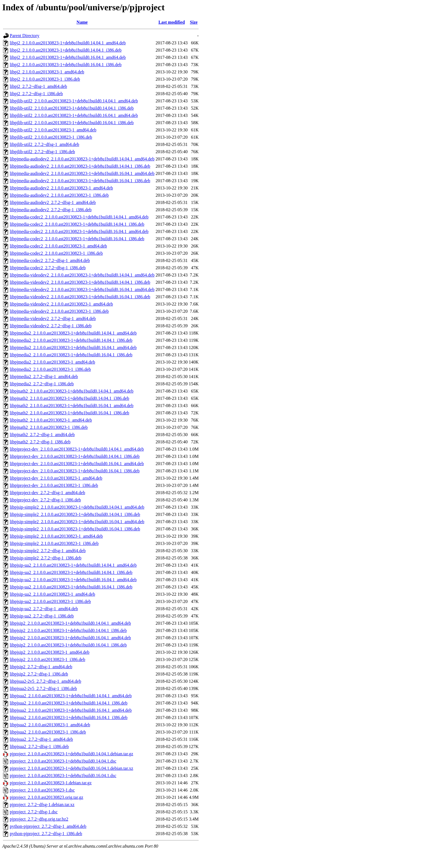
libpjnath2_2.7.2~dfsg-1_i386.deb (40, 441)
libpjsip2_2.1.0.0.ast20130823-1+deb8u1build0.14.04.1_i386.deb (68, 630)
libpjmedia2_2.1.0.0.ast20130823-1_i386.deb (50, 369)
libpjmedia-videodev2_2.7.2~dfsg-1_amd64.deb (53, 318)
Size (194, 22)
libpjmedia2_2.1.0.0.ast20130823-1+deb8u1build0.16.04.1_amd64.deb (73, 347)
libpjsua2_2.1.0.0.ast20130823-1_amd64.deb (50, 724)
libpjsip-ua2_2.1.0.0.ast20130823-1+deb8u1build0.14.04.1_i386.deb (71, 572)
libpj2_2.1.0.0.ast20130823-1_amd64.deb (47, 71)
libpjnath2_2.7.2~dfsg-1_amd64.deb (42, 434)
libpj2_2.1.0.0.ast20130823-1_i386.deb (45, 79)
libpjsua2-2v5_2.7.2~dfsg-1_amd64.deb (45, 681)
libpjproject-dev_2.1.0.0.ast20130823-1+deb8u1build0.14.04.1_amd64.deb (77, 449)
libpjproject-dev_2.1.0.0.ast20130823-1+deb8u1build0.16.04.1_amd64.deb (77, 463)
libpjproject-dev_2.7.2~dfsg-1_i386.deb (45, 499)
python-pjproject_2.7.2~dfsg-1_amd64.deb (48, 826)
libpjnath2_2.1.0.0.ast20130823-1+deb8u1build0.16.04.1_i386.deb (69, 412)
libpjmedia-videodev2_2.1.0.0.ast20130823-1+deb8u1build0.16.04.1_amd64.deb (82, 289)
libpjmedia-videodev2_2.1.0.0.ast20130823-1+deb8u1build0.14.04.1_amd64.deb (82, 275)
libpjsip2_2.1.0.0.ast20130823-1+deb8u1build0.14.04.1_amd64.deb (70, 623)
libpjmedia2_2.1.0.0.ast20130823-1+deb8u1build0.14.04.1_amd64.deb (73, 333)
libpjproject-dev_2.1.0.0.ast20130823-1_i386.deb (54, 485)
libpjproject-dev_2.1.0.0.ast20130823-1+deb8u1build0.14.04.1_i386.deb (75, 456)
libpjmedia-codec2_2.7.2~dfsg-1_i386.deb (48, 267)
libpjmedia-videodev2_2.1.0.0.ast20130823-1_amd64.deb (61, 304)
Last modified (171, 22)
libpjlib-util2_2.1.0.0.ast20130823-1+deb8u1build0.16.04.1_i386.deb (72, 122)
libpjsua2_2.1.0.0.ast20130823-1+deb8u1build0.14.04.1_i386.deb (68, 703)
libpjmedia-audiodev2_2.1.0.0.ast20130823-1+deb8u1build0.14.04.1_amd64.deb (82, 159)
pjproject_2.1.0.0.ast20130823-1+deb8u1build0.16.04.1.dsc (63, 775)
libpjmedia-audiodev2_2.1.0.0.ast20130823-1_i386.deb (59, 195)
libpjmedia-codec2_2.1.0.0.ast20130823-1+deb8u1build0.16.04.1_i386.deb (77, 238)
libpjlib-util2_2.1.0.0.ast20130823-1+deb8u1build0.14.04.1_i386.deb (72, 108)
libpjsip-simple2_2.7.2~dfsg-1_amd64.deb (48, 550)
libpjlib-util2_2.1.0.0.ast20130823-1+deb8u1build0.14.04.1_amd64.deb (74, 100)
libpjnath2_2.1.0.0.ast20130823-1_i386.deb (49, 427)
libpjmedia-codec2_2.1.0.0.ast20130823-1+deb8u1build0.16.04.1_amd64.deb (79, 231)
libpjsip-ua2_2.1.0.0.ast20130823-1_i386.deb (50, 601)
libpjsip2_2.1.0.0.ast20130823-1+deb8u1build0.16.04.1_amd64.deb (70, 637)
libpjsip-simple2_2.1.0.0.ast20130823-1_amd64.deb (56, 536)
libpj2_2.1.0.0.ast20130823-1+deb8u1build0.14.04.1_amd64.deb (68, 42)
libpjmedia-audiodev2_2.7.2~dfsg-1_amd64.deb (53, 202)
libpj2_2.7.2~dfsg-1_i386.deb (36, 93)
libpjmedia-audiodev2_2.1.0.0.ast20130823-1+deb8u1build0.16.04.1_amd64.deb (82, 173)
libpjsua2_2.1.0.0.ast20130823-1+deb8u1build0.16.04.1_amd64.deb (71, 710)
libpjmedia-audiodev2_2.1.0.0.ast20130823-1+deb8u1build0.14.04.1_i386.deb (80, 166)
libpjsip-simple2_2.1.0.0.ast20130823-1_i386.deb (54, 543)
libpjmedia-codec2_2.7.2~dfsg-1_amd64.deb (50, 260)
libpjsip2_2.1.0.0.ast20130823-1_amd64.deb (49, 652)
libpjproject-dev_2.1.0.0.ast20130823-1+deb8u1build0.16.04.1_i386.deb (75, 470)
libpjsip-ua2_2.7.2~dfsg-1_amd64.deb (44, 608)
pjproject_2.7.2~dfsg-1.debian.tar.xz (42, 804)
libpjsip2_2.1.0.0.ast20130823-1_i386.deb (47, 659)
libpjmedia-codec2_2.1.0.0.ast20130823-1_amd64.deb (58, 246)
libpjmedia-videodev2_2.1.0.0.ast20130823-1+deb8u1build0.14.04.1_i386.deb (80, 282)
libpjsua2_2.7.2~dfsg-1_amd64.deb (41, 739)
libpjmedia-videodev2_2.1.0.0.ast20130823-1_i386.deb (59, 311)
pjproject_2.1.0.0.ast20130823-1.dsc (42, 790)
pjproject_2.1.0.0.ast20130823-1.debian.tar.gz (51, 782)
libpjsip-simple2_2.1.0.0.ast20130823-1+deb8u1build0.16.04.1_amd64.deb (77, 521)
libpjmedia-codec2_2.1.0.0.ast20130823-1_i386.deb (56, 253)
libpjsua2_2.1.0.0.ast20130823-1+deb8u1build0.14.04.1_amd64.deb (71, 695)
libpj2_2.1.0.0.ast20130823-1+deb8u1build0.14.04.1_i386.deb (66, 50)
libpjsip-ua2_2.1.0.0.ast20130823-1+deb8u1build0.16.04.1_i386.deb (71, 587)
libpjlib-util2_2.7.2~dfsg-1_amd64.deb (44, 144)
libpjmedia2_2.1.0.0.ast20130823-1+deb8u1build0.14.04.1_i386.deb (71, 340)
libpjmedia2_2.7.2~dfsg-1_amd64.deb (44, 376)
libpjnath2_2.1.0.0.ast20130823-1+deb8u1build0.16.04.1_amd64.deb (71, 405)
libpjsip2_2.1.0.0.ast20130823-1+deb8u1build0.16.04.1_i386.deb (68, 645)
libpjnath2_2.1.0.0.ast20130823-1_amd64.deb (51, 420)
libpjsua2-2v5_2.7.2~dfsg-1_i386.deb (43, 688)
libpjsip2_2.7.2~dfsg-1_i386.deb (39, 674)
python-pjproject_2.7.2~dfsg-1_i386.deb (46, 833)
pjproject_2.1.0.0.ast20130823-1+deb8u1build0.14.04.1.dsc (63, 761)
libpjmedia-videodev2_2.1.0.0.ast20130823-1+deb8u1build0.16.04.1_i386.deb (80, 296)
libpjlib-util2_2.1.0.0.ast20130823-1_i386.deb (51, 137)
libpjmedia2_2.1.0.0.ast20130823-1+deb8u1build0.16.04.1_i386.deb (71, 354)
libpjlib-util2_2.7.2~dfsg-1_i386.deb (42, 151)
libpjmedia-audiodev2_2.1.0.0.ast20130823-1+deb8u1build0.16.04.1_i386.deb (80, 180)
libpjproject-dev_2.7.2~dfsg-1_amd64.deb (47, 492)
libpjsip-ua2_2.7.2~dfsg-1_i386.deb (42, 616)
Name (82, 22)
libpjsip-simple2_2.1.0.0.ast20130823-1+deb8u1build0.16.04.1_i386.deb (75, 529)
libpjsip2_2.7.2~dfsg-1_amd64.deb (41, 666)
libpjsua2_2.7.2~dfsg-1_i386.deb (39, 746)
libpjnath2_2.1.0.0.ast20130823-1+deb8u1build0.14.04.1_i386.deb (69, 398)
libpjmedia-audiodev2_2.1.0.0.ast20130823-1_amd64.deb (61, 188)
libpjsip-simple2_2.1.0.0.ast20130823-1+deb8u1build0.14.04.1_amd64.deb (77, 507)
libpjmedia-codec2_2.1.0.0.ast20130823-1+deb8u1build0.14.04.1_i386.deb (77, 224)
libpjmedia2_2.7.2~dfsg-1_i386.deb (42, 383)
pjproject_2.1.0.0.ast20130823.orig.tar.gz (46, 797)
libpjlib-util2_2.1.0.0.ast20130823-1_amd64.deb (53, 130)
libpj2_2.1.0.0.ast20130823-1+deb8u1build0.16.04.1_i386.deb (66, 64)
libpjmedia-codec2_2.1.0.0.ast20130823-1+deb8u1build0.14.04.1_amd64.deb (79, 217)
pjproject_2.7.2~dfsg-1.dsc (34, 811)
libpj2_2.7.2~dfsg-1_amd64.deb (38, 86)
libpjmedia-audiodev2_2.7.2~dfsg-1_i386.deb (51, 209)
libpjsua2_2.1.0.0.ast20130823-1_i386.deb (48, 732)
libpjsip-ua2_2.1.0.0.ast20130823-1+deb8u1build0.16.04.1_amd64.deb (73, 579)
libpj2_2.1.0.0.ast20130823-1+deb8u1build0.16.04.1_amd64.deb (68, 57)
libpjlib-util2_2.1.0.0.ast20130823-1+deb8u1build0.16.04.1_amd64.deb (74, 115)
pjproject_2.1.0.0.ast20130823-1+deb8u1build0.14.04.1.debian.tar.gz (71, 753)
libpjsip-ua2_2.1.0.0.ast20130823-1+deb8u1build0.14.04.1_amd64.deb (73, 565)
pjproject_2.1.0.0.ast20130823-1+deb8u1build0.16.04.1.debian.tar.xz (71, 768)
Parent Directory (24, 35)
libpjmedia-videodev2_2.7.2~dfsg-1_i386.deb (51, 325)
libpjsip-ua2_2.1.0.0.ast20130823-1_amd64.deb (52, 594)
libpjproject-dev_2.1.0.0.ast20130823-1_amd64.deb (56, 478)
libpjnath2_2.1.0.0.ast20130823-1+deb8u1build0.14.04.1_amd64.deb (71, 391)
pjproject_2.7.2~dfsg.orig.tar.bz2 (39, 819)
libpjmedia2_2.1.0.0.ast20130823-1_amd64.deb (52, 362)
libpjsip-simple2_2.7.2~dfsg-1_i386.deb (45, 558)
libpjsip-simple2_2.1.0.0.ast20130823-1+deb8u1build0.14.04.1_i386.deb (75, 514)
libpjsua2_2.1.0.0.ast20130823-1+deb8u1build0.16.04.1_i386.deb (68, 717)
